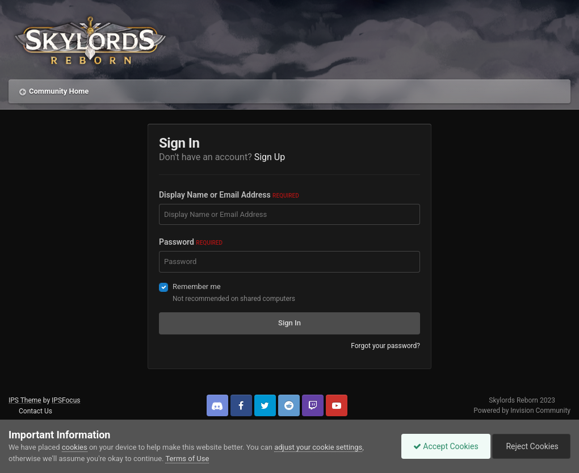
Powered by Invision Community (521, 411)
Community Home (59, 91)
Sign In (289, 323)
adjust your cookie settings (318, 447)
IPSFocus (66, 400)
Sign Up (270, 157)
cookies (74, 447)
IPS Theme (25, 400)
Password (191, 241)
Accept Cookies (446, 446)
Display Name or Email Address (229, 194)
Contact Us (35, 411)
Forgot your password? (385, 346)
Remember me (197, 286)
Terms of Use (187, 458)
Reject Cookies (531, 446)
